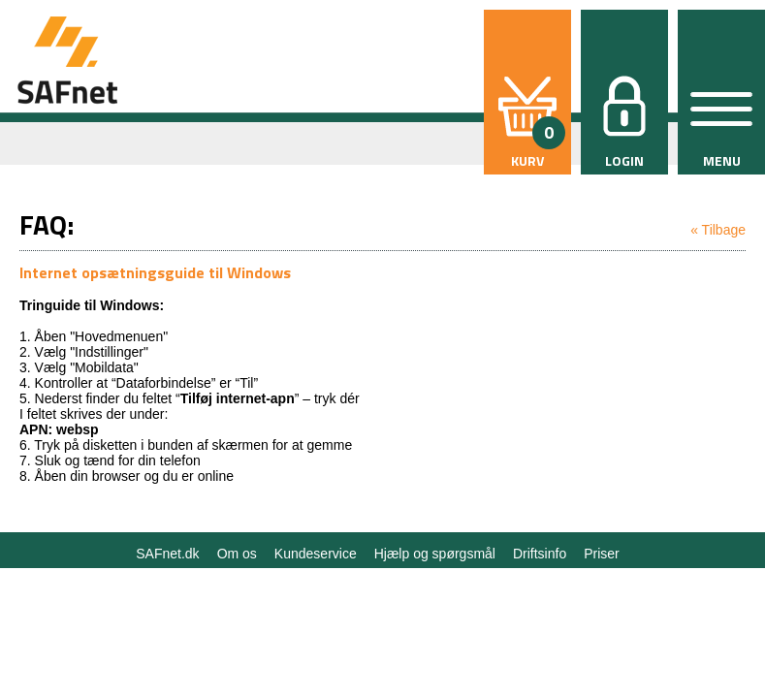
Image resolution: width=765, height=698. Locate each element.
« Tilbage (718, 230)
